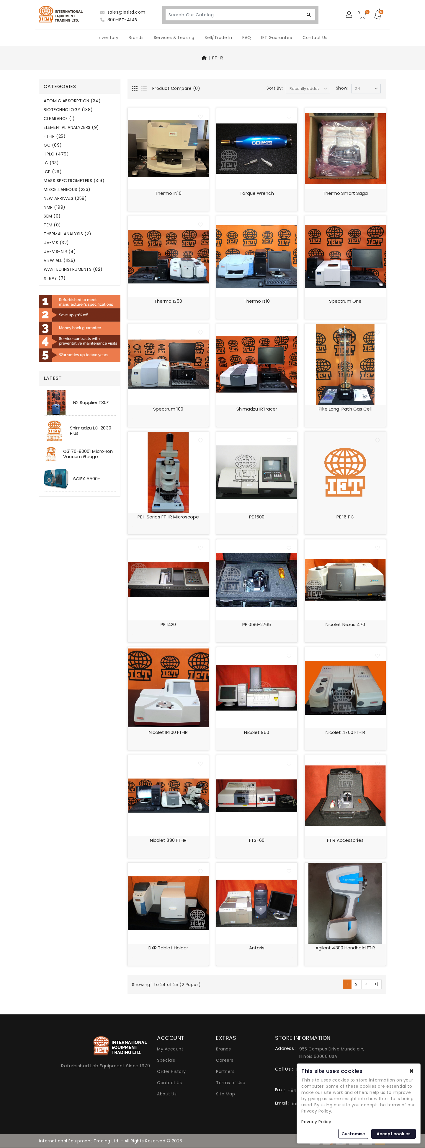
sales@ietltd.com (123, 12)
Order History (171, 1072)
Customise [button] (353, 1134)
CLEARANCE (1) (59, 118)
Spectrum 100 (168, 409)
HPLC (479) (56, 154)
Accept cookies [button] (394, 1134)
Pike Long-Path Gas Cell (345, 409)
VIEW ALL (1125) (60, 260)
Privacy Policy (316, 1122)
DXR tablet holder (168, 948)
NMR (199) (55, 207)
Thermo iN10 (168, 193)
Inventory (108, 37)
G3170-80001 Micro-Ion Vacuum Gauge (88, 454)
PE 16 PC (345, 517)
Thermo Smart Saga (345, 193)
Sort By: (275, 88)
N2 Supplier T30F (91, 402)
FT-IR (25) (55, 136)
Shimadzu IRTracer (256, 409)
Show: (342, 88)
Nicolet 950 (256, 732)
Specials (166, 1061)
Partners (225, 1072)
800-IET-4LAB (118, 20)
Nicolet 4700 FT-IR (345, 732)
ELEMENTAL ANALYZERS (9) (71, 127)
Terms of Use (230, 1083)
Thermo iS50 (168, 301)
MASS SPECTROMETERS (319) (74, 181)
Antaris (257, 948)
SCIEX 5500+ (87, 479)
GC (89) (53, 145)
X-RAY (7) (55, 278)
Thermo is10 (257, 301)
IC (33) (51, 163)
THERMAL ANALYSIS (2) (67, 234)
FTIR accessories (345, 840)
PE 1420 (168, 625)
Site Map (225, 1094)
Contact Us (315, 37)
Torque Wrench (257, 193)
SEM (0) (52, 216)
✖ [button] (411, 1071)
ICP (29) (53, 172)
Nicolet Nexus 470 (345, 625)
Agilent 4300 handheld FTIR (345, 948)
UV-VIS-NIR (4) (60, 251)
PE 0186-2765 (256, 625)
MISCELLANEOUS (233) (67, 189)
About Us (166, 1094)
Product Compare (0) (176, 88)
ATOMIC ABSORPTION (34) (72, 101)
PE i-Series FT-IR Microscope (168, 517)
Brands (136, 37)
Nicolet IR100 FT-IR (168, 732)
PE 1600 (257, 517)
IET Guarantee (276, 37)
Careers (224, 1061)
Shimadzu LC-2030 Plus (90, 430)
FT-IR (217, 58)
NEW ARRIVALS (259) (65, 198)
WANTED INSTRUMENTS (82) (73, 269)
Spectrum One (345, 301)
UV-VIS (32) (56, 243)
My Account (170, 1050)
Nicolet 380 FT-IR (168, 840)
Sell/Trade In (218, 37)
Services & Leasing (174, 37)
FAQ (246, 37)
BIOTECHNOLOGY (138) (68, 110)
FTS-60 (256, 840)
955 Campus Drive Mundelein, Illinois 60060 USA (331, 1053)
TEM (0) (52, 225)
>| (376, 985)
